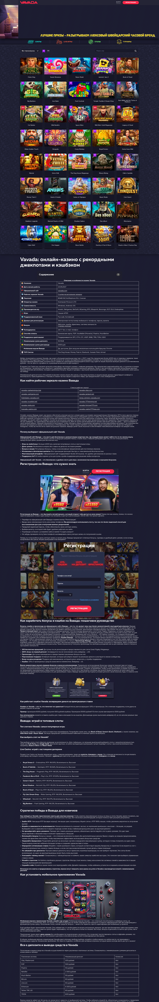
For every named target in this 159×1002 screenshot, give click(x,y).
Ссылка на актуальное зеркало (70, 294)
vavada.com (62, 291)
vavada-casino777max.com (89, 409)
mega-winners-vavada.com (89, 398)
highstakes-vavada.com (30, 398)
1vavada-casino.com (29, 409)
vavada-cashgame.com (30, 394)
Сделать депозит (64, 326)
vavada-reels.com (28, 405)
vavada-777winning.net (88, 402)
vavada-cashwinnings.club (31, 390)
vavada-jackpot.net (86, 394)
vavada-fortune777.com (88, 405)
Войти (118, 2)
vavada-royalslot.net (29, 402)
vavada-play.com (85, 390)
